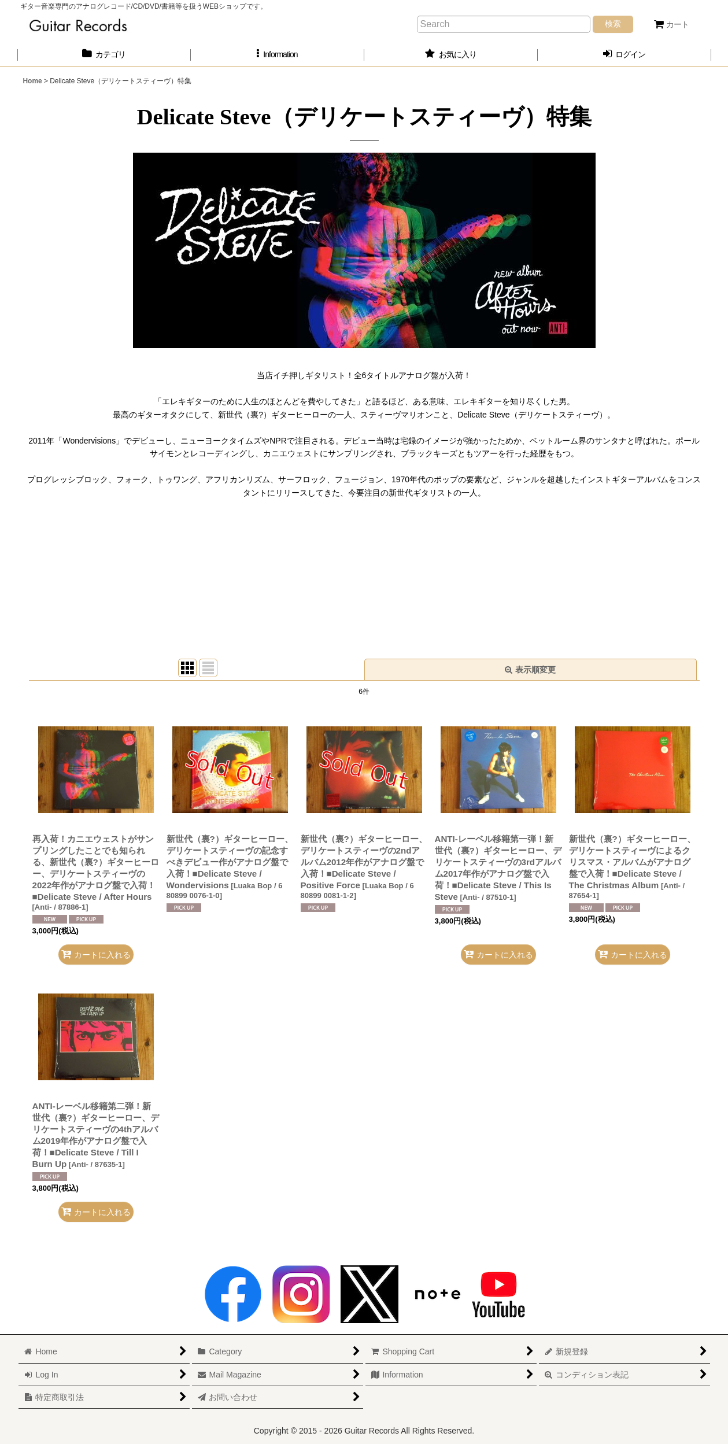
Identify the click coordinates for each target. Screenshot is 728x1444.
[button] (277, 55)
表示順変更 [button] (530, 669)
